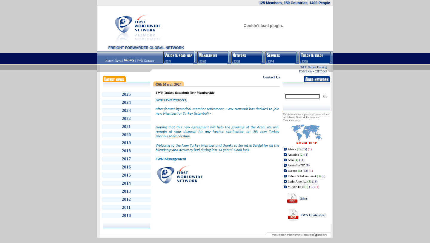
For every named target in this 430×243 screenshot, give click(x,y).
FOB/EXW (305, 71)
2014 (126, 183)
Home (109, 60)
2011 (126, 207)
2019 (126, 142)
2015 (126, 175)
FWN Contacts (145, 60)
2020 (126, 134)
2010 (126, 215)
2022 (126, 118)
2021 (126, 126)
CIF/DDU (321, 71)
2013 (126, 191)
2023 (126, 110)
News (118, 60)
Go (325, 96)
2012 (126, 199)
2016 (126, 167)
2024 (126, 102)
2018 (126, 150)
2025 (126, 94)
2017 (126, 159)
